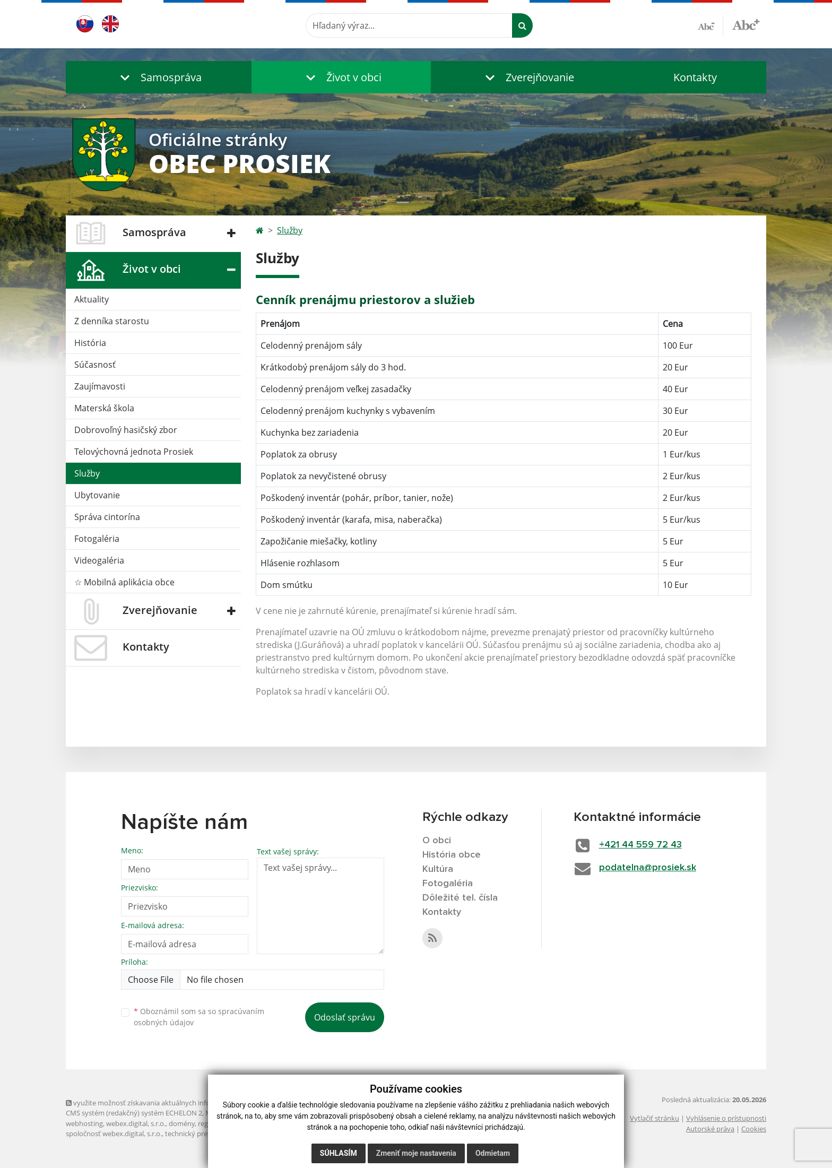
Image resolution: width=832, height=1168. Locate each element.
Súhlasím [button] (338, 1153)
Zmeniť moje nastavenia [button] (416, 1153)
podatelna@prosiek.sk (647, 867)
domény (182, 1123)
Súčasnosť (95, 364)
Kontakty (695, 77)
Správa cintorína (107, 517)
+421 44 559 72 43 (640, 845)
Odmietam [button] (492, 1153)
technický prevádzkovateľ (205, 1133)
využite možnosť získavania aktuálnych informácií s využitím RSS (171, 1103)
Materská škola (104, 408)
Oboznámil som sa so (199, 1016)
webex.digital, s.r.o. (136, 1123)
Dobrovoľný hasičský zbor (125, 430)
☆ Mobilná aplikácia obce (124, 582)
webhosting (84, 1123)
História (90, 343)
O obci (436, 840)
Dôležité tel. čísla (460, 898)
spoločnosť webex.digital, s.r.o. (114, 1133)
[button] (159, 77)
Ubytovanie (97, 495)
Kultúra (437, 869)
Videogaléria (99, 560)
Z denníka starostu (111, 321)
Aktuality (91, 299)
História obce (451, 855)
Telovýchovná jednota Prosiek (133, 451)
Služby (87, 473)
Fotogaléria (96, 538)
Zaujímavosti (99, 386)
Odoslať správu (344, 1017)
